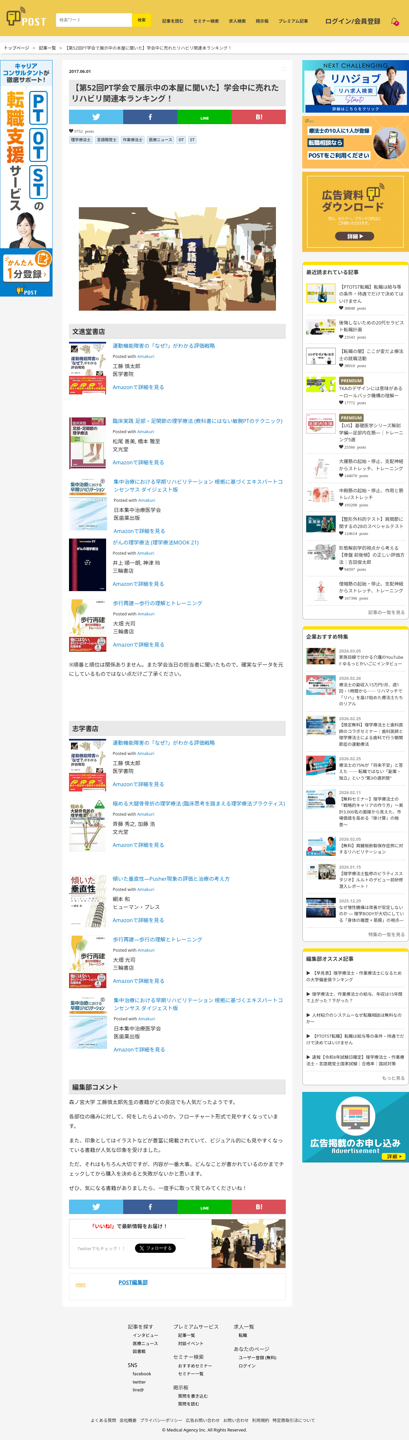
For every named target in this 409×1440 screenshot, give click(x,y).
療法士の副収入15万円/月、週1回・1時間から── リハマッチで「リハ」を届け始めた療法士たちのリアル (371, 694)
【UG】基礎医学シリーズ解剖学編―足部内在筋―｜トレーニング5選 (371, 432)
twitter (139, 1382)
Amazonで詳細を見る (138, 387)
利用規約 (260, 1420)
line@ (138, 1390)
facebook (142, 1374)
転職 (243, 1335)
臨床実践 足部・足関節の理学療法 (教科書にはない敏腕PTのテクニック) (198, 421)
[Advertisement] (61, 1227)
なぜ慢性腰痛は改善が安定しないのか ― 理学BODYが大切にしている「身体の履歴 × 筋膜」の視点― (371, 913)
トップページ (16, 48)
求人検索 (237, 21)
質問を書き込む (193, 1396)
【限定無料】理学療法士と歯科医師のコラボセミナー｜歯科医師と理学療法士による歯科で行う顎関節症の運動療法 (371, 734)
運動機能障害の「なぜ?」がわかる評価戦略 (164, 345)
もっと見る (393, 1078)
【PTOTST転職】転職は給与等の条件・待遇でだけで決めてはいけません (371, 294)
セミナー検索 (206, 21)
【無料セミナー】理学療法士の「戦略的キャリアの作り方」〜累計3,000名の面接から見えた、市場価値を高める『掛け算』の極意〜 (371, 812)
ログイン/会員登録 (352, 21)
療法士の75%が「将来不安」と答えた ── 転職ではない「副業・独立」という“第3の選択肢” (371, 771)
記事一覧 (47, 48)
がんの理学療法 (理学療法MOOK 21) (156, 542)
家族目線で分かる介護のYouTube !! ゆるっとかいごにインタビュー (371, 660)
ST (192, 140)
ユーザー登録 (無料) (257, 1358)
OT (181, 140)
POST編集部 (133, 1282)
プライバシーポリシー (161, 1420)
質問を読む (188, 1404)
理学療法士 (81, 140)
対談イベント (191, 1343)
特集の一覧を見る (386, 934)
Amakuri (145, 356)
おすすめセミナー (195, 1366)
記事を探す (140, 1326)
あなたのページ (251, 1349)
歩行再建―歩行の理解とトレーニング (157, 603)
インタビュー (145, 1335)
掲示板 (262, 21)
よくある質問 (103, 1420)
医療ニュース (160, 140)
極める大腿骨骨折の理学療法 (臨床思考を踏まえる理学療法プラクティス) (199, 803)
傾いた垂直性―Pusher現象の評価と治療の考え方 (171, 878)
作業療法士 (133, 140)
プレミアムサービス (196, 1326)
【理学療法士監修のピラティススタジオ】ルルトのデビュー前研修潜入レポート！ (371, 880)
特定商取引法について (294, 1420)
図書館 (139, 1351)
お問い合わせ (236, 1420)
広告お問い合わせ (203, 1420)
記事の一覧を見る (386, 612)
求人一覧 (244, 1326)
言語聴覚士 (107, 140)
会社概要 (128, 1420)
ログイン (247, 1366)
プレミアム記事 (293, 21)
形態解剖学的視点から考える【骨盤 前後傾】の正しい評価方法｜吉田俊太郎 (372, 555)
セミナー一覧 (191, 1374)
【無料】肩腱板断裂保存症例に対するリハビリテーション (371, 849)
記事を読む (173, 21)
